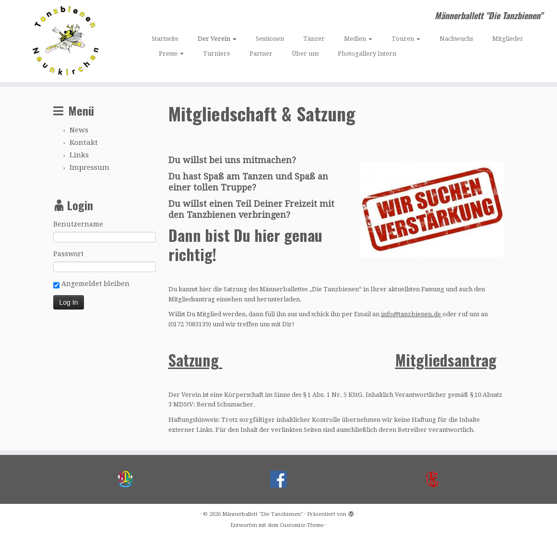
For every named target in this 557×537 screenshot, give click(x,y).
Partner (261, 53)
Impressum (89, 167)
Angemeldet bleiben (91, 284)
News (79, 130)
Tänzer (314, 38)
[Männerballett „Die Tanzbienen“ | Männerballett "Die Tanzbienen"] (65, 41)
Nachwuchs (456, 38)
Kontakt (84, 142)
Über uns (305, 53)
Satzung (193, 359)
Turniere (216, 53)
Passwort (68, 254)
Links (79, 155)
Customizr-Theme (302, 525)
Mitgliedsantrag (446, 359)
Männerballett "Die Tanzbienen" (262, 514)
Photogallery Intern (367, 53)
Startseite (165, 38)
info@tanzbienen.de (411, 314)
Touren (405, 38)
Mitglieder (507, 38)
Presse (171, 53)
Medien (358, 38)
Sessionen (270, 38)
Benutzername (78, 224)
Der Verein (217, 38)
